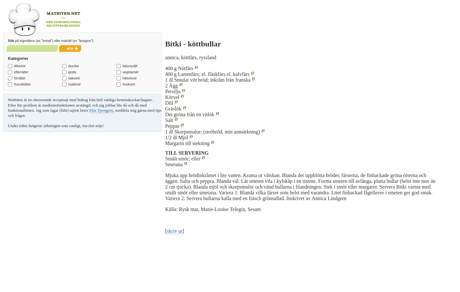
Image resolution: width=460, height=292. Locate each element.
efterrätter (21, 72)
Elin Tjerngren (101, 110)
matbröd (74, 84)
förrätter (20, 78)
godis (72, 72)
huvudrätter (22, 84)
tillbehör (20, 66)
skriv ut (174, 231)
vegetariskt (130, 72)
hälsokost (129, 78)
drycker (73, 66)
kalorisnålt (129, 66)
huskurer (128, 84)
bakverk (74, 78)
